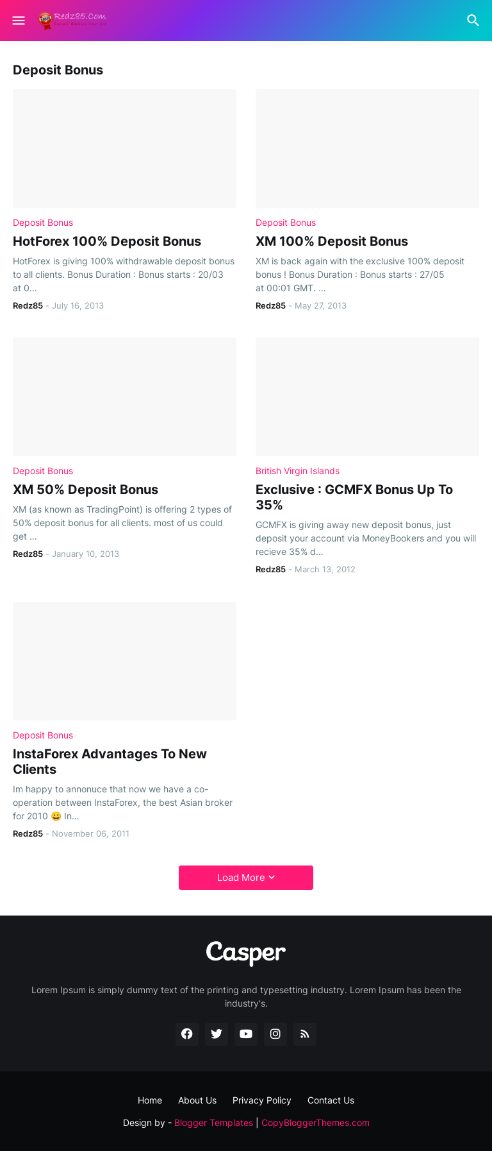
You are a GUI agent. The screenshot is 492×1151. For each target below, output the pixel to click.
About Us (197, 1100)
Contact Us (331, 1100)
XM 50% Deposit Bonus (85, 489)
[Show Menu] (17, 20)
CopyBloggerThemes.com (315, 1122)
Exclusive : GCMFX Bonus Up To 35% (354, 497)
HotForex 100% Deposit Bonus (107, 241)
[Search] (475, 20)
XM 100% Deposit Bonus (332, 241)
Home (150, 1100)
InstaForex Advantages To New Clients (110, 761)
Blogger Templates (213, 1122)
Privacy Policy (262, 1100)
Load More (241, 877)
